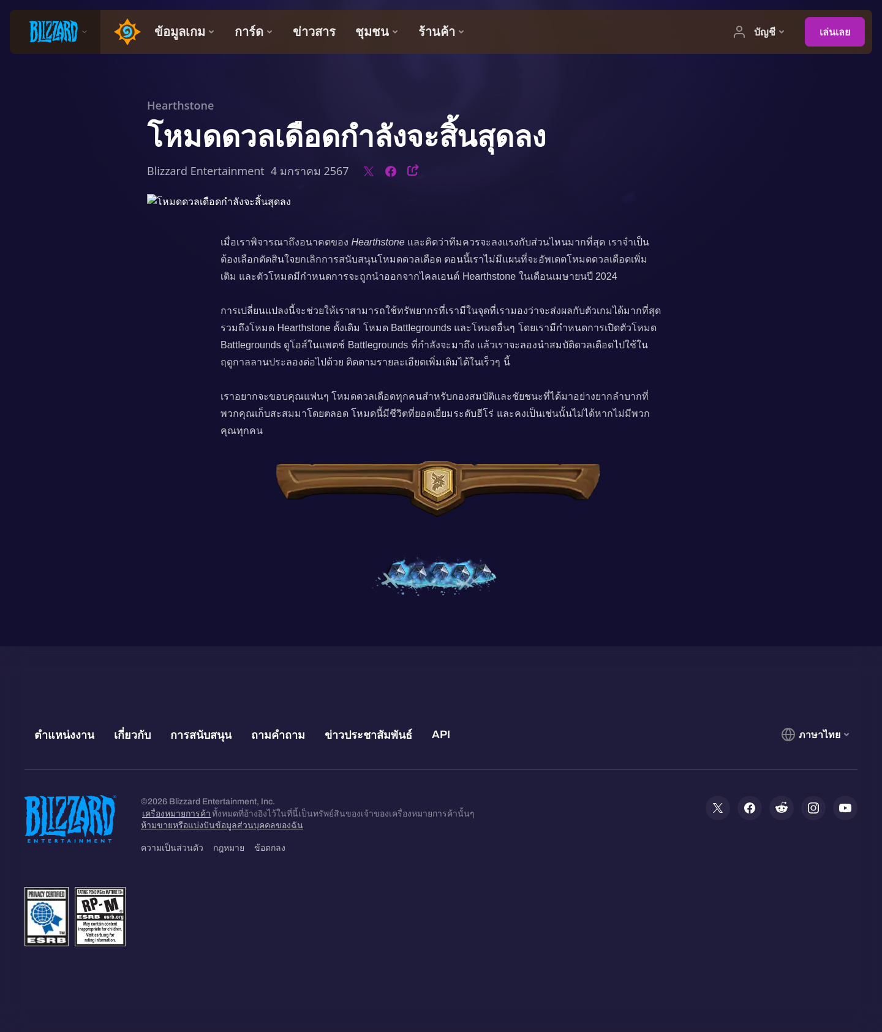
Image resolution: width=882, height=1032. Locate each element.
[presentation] (55, 32)
